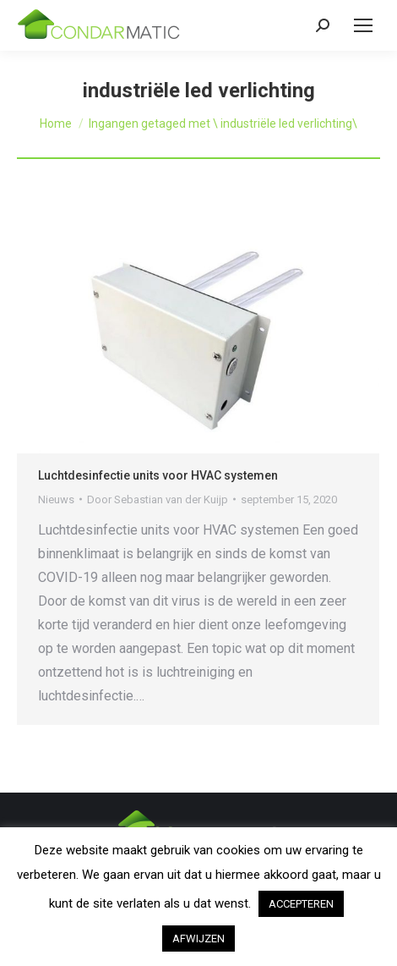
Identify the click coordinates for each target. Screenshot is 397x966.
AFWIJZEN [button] (198, 938)
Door (157, 499)
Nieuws (56, 499)
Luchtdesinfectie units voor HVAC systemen (158, 475)
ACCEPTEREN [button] (301, 903)
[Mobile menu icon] (363, 25)
